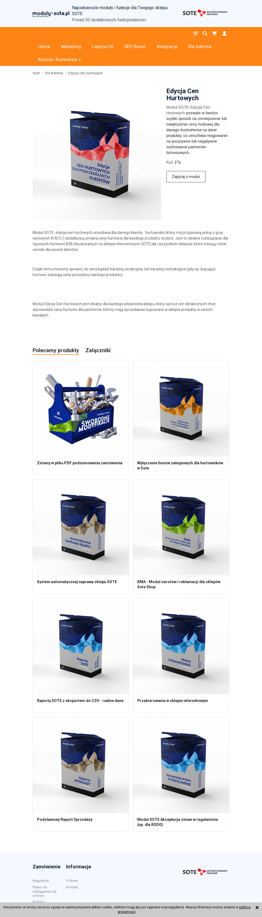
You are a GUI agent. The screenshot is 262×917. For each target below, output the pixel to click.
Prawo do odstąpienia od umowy (44, 865)
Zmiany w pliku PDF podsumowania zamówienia (79, 437)
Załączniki (98, 324)
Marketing (71, 33)
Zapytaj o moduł (186, 151)
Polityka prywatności (42, 878)
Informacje (78, 840)
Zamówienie (46, 840)
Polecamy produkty (56, 324)
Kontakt (72, 861)
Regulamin (41, 854)
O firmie (72, 854)
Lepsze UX (102, 33)
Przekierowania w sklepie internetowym (172, 675)
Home (44, 33)
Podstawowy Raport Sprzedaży (64, 793)
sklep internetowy (211, 897)
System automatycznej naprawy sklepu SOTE (77, 556)
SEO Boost (135, 33)
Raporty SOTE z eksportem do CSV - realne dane (80, 675)
